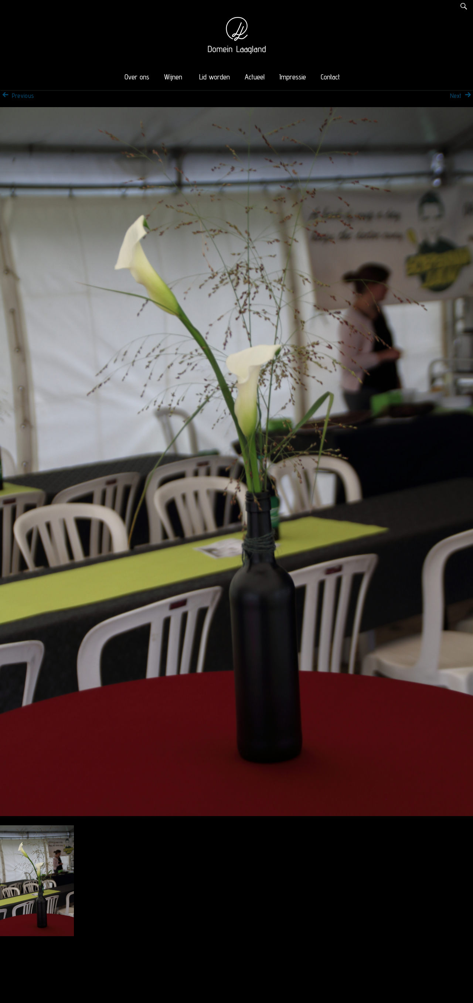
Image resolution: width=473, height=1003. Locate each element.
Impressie (292, 76)
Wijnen (173, 76)
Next (461, 95)
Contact (330, 76)
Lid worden (214, 76)
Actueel (255, 76)
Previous (17, 95)
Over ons (137, 76)
